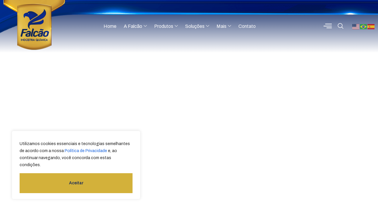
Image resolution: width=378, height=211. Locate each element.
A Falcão (135, 26)
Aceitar (76, 183)
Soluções (197, 26)
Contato (247, 26)
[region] (76, 165)
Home (110, 26)
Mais (224, 26)
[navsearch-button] (340, 26)
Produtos (166, 26)
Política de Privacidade (86, 151)
